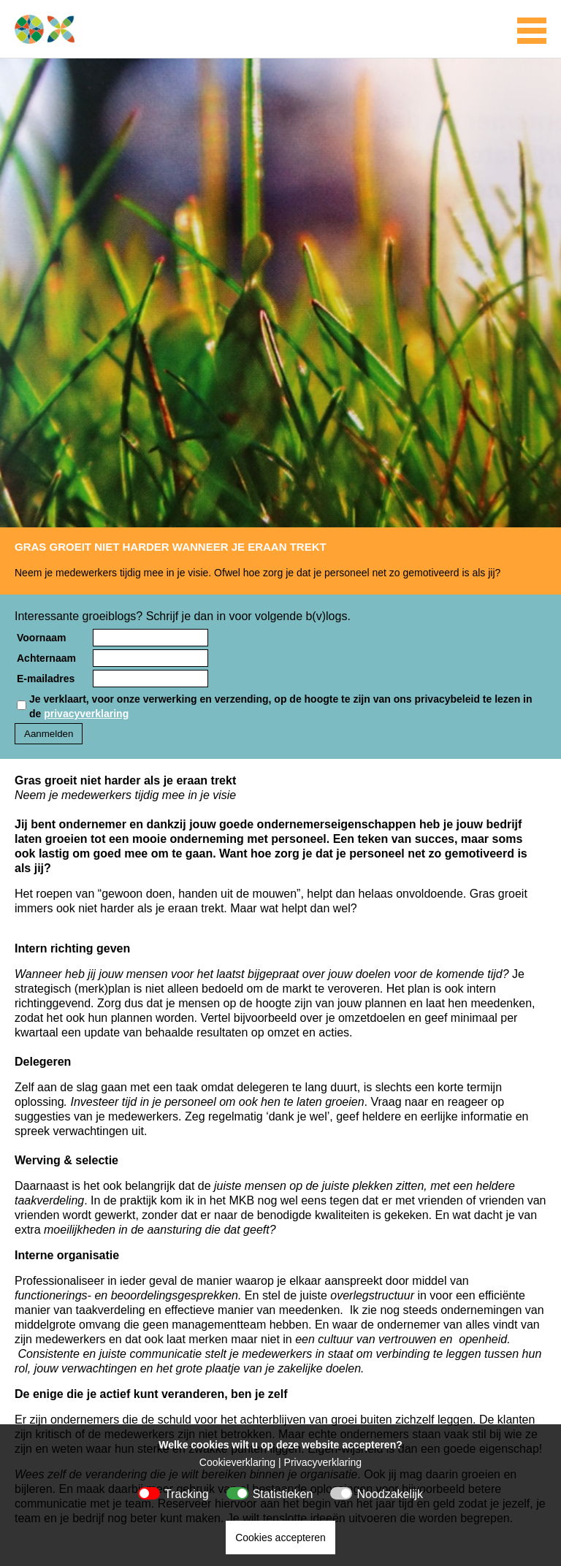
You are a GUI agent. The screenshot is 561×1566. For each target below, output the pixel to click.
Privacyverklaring (323, 1462)
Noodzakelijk (389, 1494)
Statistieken (283, 1494)
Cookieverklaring (237, 1462)
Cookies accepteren (280, 1537)
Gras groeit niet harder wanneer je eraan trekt (171, 547)
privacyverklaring (86, 713)
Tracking (186, 1494)
